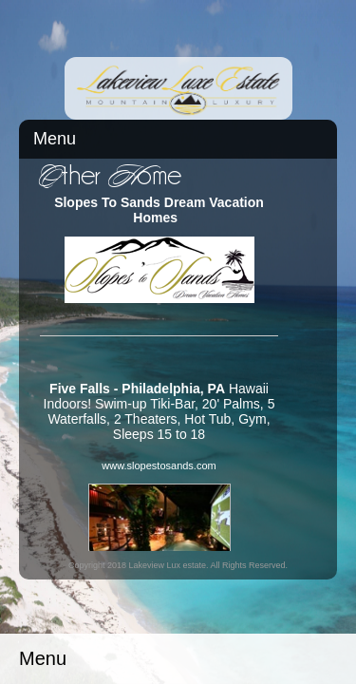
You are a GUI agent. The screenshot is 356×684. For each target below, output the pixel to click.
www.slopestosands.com (158, 465)
